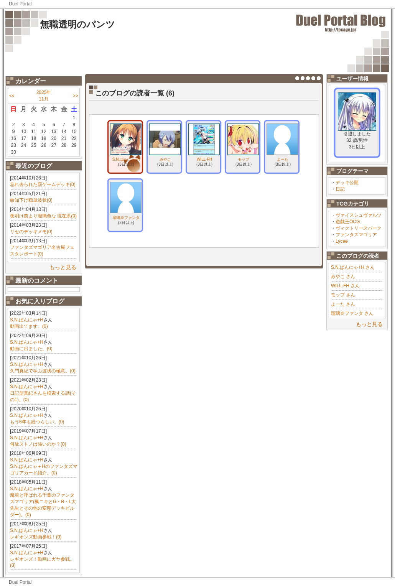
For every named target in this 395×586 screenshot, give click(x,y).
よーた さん (343, 304)
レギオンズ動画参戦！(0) (36, 537)
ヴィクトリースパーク (359, 228)
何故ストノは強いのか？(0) (38, 444)
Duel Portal (20, 4)
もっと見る (62, 267)
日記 (340, 189)
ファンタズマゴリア (356, 234)
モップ (243, 159)
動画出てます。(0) (29, 326)
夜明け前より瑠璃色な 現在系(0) (43, 216)
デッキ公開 (347, 182)
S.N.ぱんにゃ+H (26, 320)
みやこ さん (343, 276)
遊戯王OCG (348, 221)
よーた (282, 159)
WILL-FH (204, 159)
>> (75, 96)
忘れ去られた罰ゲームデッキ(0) (43, 184)
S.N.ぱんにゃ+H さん (353, 267)
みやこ (165, 159)
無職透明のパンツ (77, 24)
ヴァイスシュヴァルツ (359, 215)
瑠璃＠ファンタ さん (352, 313)
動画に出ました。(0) (31, 348)
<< (12, 96)
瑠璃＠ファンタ (126, 218)
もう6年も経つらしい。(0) (37, 422)
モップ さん (343, 295)
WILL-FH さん (345, 285)
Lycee (342, 241)
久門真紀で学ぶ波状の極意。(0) (43, 371)
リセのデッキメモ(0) (31, 231)
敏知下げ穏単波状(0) (31, 200)
